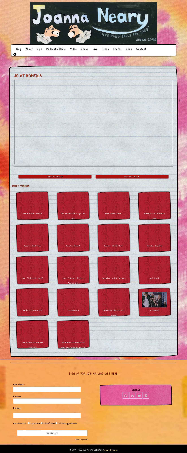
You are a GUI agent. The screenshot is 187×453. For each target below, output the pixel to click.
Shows (85, 49)
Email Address (19, 384)
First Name (17, 396)
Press (105, 49)
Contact (141, 49)
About (29, 49)
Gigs (39, 49)
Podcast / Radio (56, 49)
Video (73, 49)
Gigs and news (35, 423)
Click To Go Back (132, 177)
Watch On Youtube (55, 177)
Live (95, 49)
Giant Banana (110, 449)
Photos (117, 49)
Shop (129, 49)
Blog (18, 49)
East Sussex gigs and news (67, 423)
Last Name (17, 408)
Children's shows (49, 423)
